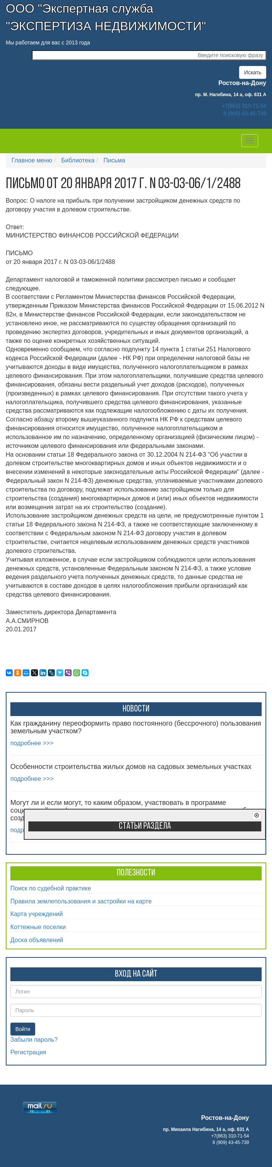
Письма (114, 160)
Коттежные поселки (38, 927)
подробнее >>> (32, 743)
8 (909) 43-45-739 (244, 113)
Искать (252, 72)
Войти (22, 1029)
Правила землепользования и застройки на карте (81, 901)
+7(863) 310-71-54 (244, 106)
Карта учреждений (36, 914)
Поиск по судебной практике (50, 888)
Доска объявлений (36, 940)
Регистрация (28, 1052)
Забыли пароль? (34, 1039)
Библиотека (78, 160)
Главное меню (31, 160)
